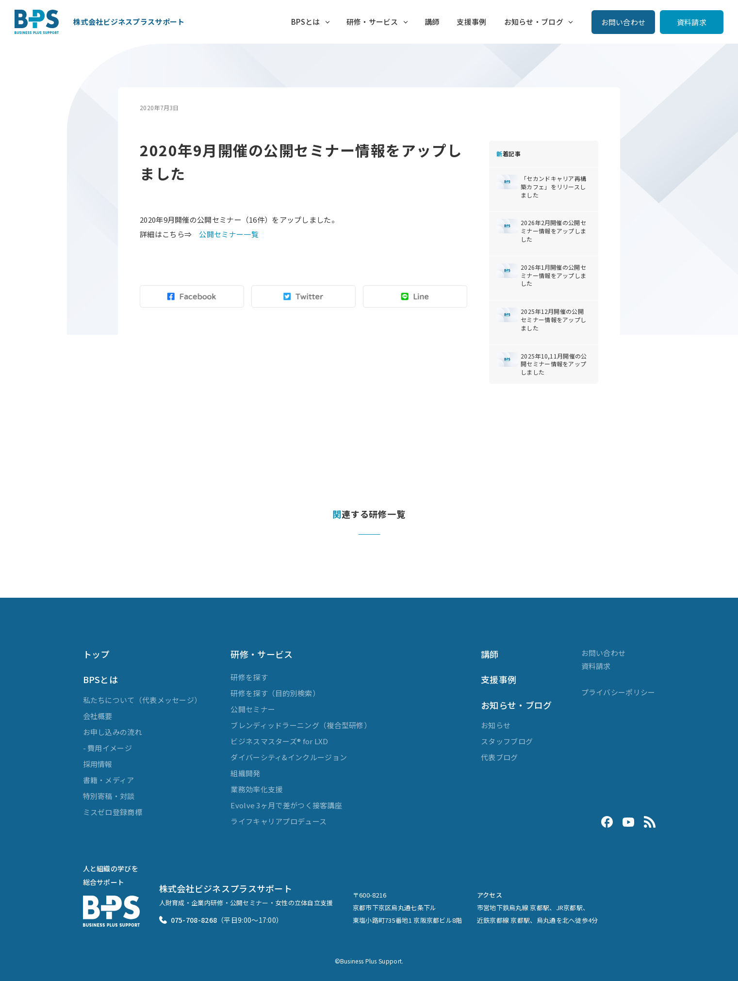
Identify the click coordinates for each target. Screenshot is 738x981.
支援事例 (471, 21)
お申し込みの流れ (112, 732)
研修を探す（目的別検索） (275, 693)
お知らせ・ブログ (533, 21)
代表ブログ (499, 757)
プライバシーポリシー (618, 692)
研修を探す (249, 677)
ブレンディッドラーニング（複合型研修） (300, 725)
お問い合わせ (623, 22)
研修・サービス (372, 21)
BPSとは (305, 21)
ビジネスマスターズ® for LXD (279, 741)
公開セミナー (252, 709)
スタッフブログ (507, 741)
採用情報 (98, 764)
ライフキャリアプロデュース (278, 821)
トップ (96, 654)
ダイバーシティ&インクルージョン (288, 757)
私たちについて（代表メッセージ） (142, 700)
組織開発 (245, 773)
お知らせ (495, 725)
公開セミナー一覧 (228, 234)
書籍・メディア (108, 780)
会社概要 (98, 716)
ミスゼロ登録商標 (112, 812)
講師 (432, 21)
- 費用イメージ (107, 748)
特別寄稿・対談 (109, 796)
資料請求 (691, 22)
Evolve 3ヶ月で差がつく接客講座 (286, 805)
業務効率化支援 (256, 789)
